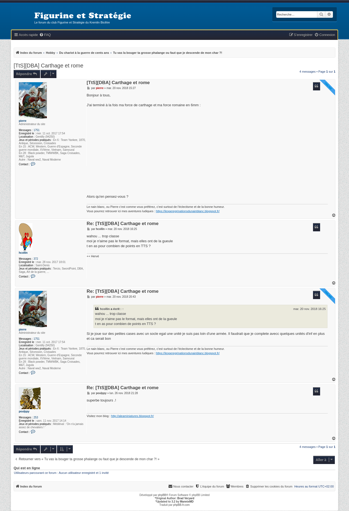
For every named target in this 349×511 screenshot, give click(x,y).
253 (36, 417)
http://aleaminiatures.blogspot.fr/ (132, 416)
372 (36, 258)
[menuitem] (45, 35)
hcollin (23, 252)
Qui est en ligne (27, 468)
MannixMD (187, 501)
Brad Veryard (185, 498)
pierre (22, 120)
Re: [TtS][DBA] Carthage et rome (123, 224)
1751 (37, 130)
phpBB (162, 495)
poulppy (24, 411)
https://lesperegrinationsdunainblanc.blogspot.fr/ (188, 211)
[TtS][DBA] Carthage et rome (48, 65)
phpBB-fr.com (181, 504)
